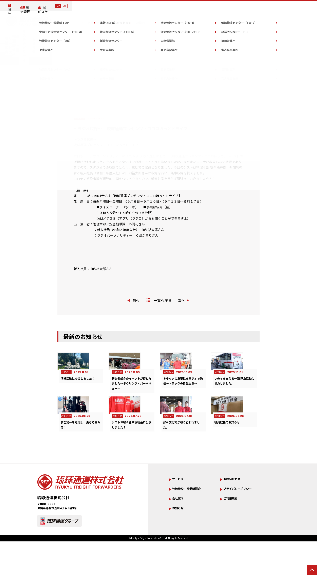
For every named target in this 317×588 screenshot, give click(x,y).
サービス (92, 34)
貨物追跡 (217, 6)
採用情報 (213, 34)
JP (303, 5)
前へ (131, 300)
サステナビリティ (164, 34)
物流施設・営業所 (124, 34)
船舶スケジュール (279, 6)
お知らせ (192, 34)
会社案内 (66, 34)
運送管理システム (245, 6)
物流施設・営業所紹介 (190, 521)
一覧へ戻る (159, 300)
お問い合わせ (244, 34)
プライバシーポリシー (241, 521)
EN (308, 5)
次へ (185, 300)
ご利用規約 (232, 531)
